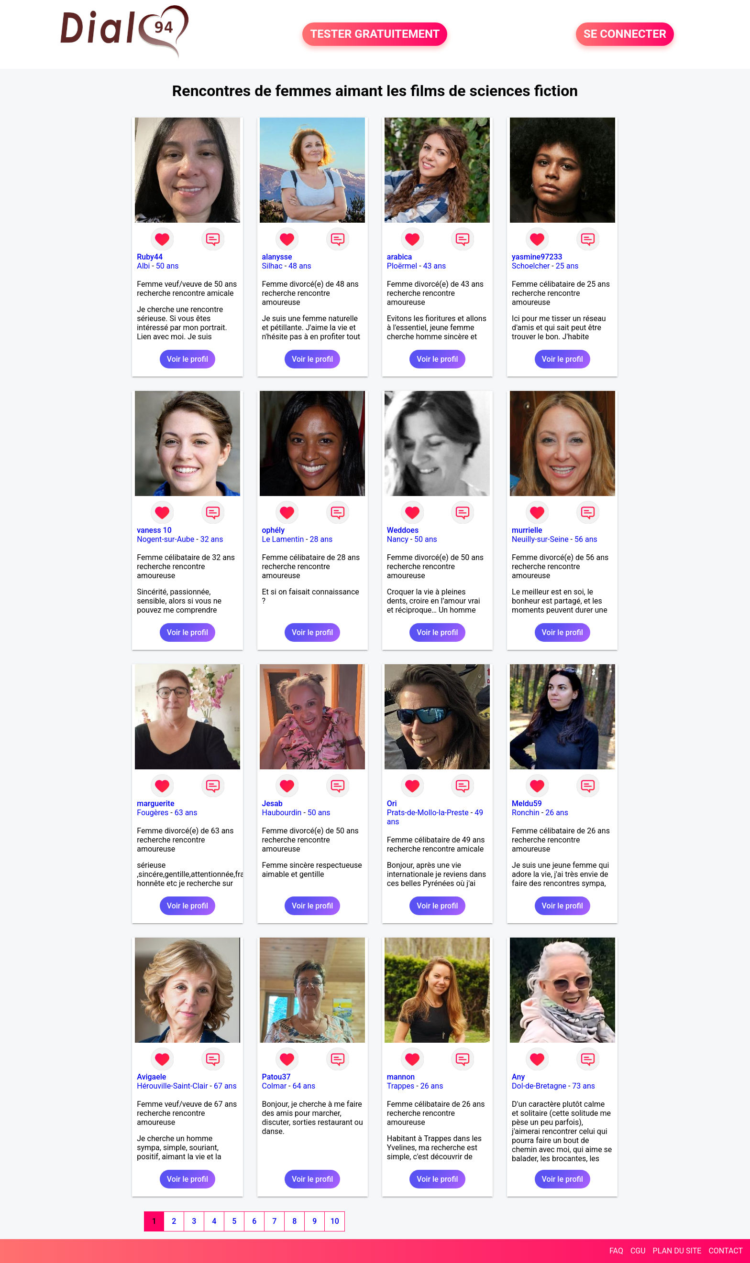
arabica (399, 256)
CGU (638, 1250)
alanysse (277, 256)
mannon (401, 1076)
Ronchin (526, 812)
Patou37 (276, 1076)
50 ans (167, 265)
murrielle (527, 530)
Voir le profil (187, 359)
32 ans (211, 539)
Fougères (152, 812)
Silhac (272, 265)
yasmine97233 (537, 256)
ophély (273, 530)
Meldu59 (527, 803)
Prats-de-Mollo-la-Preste (428, 812)
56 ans (585, 539)
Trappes (400, 1085)
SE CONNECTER (625, 34)
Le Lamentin (283, 539)
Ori (392, 803)
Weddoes (403, 530)
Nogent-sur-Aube (165, 539)
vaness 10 (154, 530)
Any (518, 1076)
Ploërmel (402, 265)
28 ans (321, 539)
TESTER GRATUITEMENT (375, 34)
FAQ (616, 1250)
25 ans (567, 265)
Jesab (272, 803)
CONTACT (725, 1250)
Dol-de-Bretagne (539, 1085)
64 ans (303, 1085)
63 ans (186, 812)
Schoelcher (531, 265)
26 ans (556, 812)
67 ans (225, 1085)
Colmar (274, 1085)
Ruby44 (150, 256)
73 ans (583, 1085)
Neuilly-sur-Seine (540, 539)
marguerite (155, 803)
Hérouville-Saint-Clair (172, 1085)
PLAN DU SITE (677, 1250)
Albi (143, 265)
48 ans (299, 265)
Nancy (397, 539)
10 (335, 1221)
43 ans (434, 265)
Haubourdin (282, 812)
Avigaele (151, 1076)
